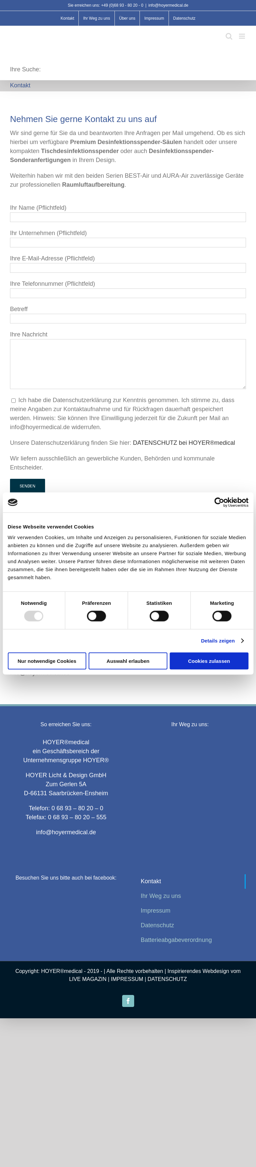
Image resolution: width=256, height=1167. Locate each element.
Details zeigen (218, 641)
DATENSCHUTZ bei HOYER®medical (184, 442)
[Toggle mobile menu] (242, 36)
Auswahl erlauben (127, 661)
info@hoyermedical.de (169, 5)
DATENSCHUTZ (167, 979)
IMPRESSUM (127, 979)
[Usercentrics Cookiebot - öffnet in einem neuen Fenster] (219, 502)
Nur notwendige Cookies (47, 661)
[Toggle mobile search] (229, 36)
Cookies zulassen (209, 661)
